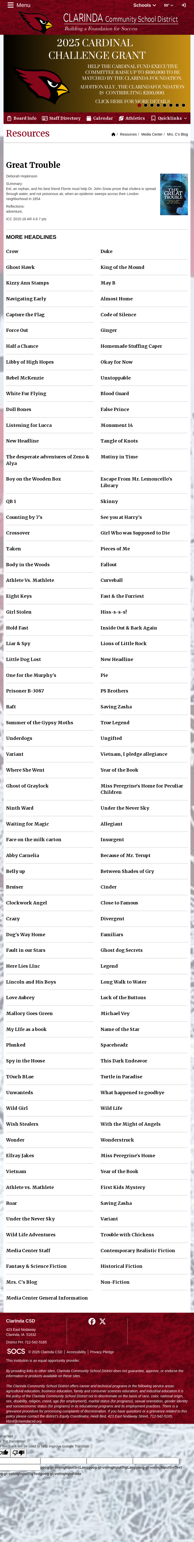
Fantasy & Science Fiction (36, 1266)
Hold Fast (17, 628)
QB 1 (11, 501)
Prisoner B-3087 (25, 691)
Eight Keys (19, 596)
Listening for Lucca (29, 425)
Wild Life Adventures (31, 1235)
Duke (106, 251)
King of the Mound (122, 267)
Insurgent (112, 839)
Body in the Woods (28, 565)
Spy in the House (25, 1061)
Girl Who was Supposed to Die (135, 533)
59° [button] (168, 5)
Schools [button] (144, 5)
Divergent (112, 919)
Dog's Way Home (25, 934)
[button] (169, 118)
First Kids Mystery (123, 1187)
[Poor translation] (18, 1453)
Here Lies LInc (23, 966)
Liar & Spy (18, 643)
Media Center (151, 134)
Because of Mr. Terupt (126, 855)
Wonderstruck (117, 1140)
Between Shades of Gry (127, 871)
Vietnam (16, 1171)
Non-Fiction (115, 1282)
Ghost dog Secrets (122, 950)
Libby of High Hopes (30, 362)
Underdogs (19, 738)
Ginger (109, 330)
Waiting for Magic (27, 824)
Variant (14, 754)
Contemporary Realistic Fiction (138, 1250)
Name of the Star (120, 1029)
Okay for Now (117, 362)
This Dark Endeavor (124, 1061)
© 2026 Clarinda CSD (45, 1352)
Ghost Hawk (20, 267)
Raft (11, 707)
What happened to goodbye (132, 1092)
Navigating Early (26, 299)
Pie (104, 675)
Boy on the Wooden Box (33, 479)
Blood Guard (115, 393)
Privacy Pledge (102, 1352)
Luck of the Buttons (123, 997)
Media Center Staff (28, 1250)
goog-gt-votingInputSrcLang (64, 1467)
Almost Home (117, 299)
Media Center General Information (47, 1298)
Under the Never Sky (125, 808)
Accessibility (76, 1352)
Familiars (112, 934)
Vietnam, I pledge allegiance (134, 754)
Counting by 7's (24, 517)
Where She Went (25, 770)
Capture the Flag (25, 315)
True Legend (115, 723)
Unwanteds (19, 1092)
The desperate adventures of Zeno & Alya (47, 460)
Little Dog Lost (23, 659)
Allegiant (112, 824)
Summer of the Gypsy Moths (39, 723)
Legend (109, 966)
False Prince (115, 409)
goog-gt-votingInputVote (60, 1474)
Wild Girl (17, 1108)
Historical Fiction (121, 1266)
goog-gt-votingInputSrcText (159, 1467)
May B (108, 283)
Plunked (16, 1045)
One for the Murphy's (31, 675)
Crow (12, 251)
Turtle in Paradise (121, 1077)
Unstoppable (116, 378)
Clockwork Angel (26, 903)
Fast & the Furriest (122, 596)
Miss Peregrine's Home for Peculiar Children (142, 789)
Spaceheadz (114, 1045)
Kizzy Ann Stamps (27, 283)
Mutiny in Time (119, 457)
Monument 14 (117, 425)
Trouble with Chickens (127, 1235)
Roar (11, 1203)
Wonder (15, 1140)
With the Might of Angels (131, 1124)
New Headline (22, 441)
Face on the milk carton (33, 839)
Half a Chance (22, 346)
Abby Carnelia (22, 855)
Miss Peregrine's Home (128, 1155)
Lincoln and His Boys (31, 982)
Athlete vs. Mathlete (30, 1187)
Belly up (15, 871)
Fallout (109, 565)
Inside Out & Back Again (129, 628)
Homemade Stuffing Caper (131, 346)
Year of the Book (119, 770)
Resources (128, 134)
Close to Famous (119, 903)
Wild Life (111, 1108)
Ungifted (111, 738)
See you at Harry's (121, 517)
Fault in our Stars (25, 950)
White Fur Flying (26, 393)
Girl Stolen (19, 612)
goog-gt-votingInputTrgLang (112, 1467)
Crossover (18, 533)
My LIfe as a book (26, 1029)
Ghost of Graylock (27, 786)
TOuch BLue (20, 1077)
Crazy (13, 919)
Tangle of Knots (119, 441)
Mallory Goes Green (29, 1013)
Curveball (112, 580)
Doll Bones (18, 409)
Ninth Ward (20, 808)
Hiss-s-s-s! (114, 612)
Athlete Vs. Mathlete (30, 580)
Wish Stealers (22, 1124)
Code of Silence (118, 315)
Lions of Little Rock (124, 643)
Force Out (17, 330)
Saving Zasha (116, 707)
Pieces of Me (115, 549)
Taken (13, 549)
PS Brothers (114, 691)
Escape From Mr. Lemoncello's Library (136, 482)
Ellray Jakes (20, 1155)
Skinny (109, 501)
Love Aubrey (20, 997)
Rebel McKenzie (25, 378)
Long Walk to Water (124, 982)
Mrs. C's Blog (177, 134)
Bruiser (14, 887)
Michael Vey (115, 1013)
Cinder (109, 887)
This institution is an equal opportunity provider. (43, 1361)
